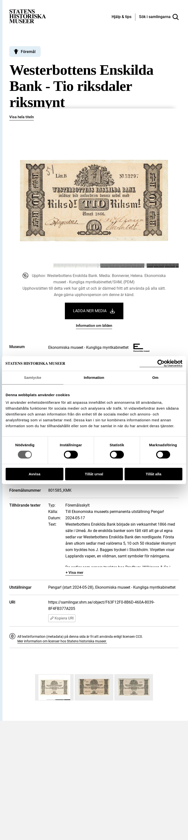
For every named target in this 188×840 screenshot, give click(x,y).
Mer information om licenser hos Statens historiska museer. (62, 641)
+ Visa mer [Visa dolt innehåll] (74, 572)
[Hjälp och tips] (121, 17)
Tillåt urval (94, 474)
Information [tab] (94, 377)
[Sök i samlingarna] (159, 17)
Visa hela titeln (21, 117)
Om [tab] (155, 377)
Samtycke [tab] (32, 377)
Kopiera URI (62, 618)
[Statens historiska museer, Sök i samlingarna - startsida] (27, 16)
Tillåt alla (153, 474)
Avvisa (34, 474)
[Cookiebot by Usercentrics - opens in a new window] (161, 363)
